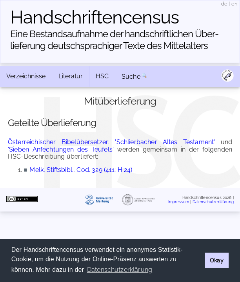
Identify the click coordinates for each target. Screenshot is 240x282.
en (234, 4)
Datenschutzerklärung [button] (119, 269)
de (224, 4)
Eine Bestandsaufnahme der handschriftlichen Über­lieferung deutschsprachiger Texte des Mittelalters (114, 39)
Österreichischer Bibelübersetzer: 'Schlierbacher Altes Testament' (111, 142)
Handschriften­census (94, 17)
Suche (131, 76)
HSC (102, 76)
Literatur (70, 76)
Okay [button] (217, 260)
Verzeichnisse (25, 76)
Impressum (178, 202)
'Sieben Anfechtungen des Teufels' (61, 149)
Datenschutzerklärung (213, 202)
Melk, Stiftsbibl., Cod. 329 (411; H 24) (80, 170)
